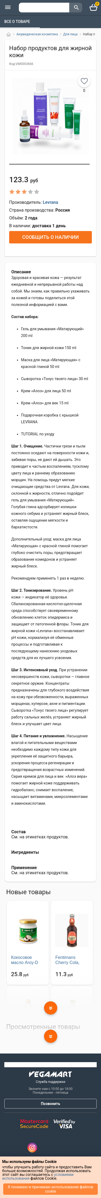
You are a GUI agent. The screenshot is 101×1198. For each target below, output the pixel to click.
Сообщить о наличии (50, 237)
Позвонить (50, 1103)
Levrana (50, 202)
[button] (49, 164)
